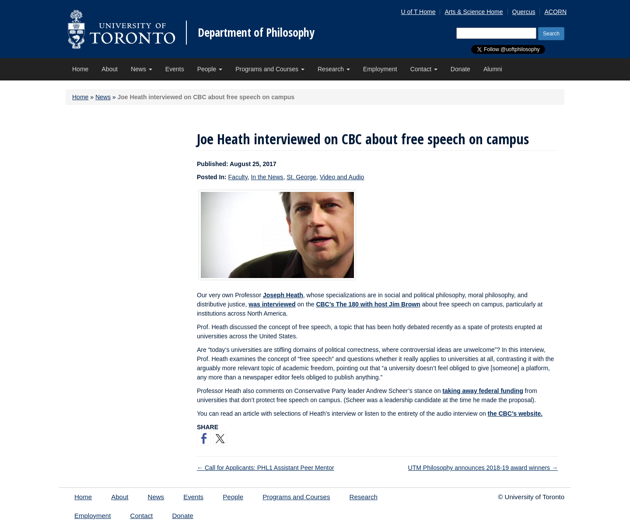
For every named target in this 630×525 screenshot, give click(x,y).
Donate (460, 69)
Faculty (238, 177)
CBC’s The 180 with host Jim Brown (368, 304)
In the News (267, 177)
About (110, 69)
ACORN (555, 11)
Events (174, 69)
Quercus (524, 11)
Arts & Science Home (473, 11)
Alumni (492, 69)
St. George (301, 177)
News (141, 69)
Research (334, 69)
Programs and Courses (269, 69)
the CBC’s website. (515, 413)
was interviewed (271, 304)
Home (80, 69)
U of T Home (418, 11)
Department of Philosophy (256, 32)
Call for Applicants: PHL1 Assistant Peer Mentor (265, 467)
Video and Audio (342, 177)
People (209, 69)
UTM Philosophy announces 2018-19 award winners (483, 467)
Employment (380, 69)
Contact (424, 69)
